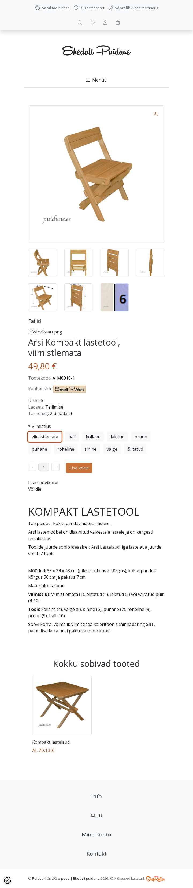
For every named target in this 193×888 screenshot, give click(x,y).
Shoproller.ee (155, 879)
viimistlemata (45, 437)
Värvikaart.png (45, 332)
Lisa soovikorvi (43, 483)
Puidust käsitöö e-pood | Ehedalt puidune (66, 878)
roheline (65, 449)
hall (72, 437)
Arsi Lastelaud (105, 547)
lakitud (117, 437)
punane (39, 449)
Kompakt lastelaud (51, 742)
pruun (141, 437)
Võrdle (34, 489)
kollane (93, 437)
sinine (90, 449)
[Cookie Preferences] (7, 880)
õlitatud (135, 449)
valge (112, 449)
